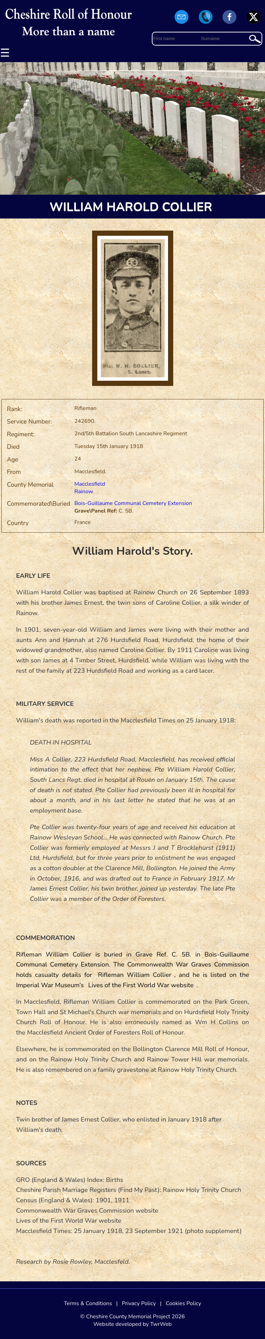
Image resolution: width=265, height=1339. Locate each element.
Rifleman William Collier (134, 974)
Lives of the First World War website (141, 985)
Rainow (83, 491)
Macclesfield (89, 484)
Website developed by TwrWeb (132, 1324)
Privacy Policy (139, 1303)
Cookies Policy (183, 1303)
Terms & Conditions (88, 1303)
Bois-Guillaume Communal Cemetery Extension (133, 503)
